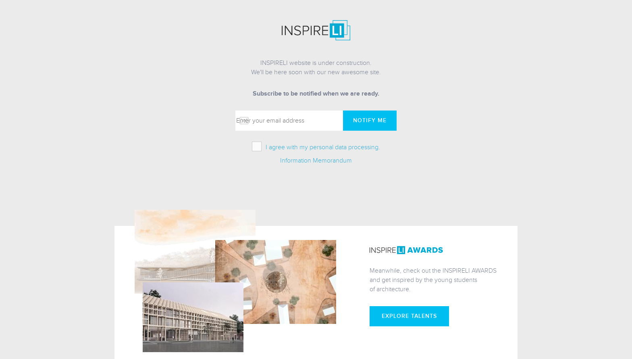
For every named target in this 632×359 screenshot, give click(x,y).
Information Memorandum (316, 161)
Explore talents (409, 316)
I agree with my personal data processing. (323, 147)
